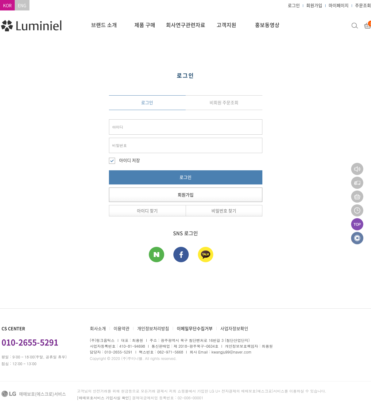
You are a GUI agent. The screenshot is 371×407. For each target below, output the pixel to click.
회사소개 (98, 328)
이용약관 (121, 328)
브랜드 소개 (104, 25)
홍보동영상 (267, 25)
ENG (22, 5)
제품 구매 (144, 25)
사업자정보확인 (234, 328)
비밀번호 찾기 (223, 210)
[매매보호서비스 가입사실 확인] (104, 397)
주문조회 (363, 5)
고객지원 (226, 25)
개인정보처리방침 (153, 328)
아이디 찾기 (147, 210)
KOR (7, 5)
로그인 (294, 5)
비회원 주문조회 (224, 102)
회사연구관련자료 (185, 25)
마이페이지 (339, 5)
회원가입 (314, 5)
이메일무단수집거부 (195, 328)
